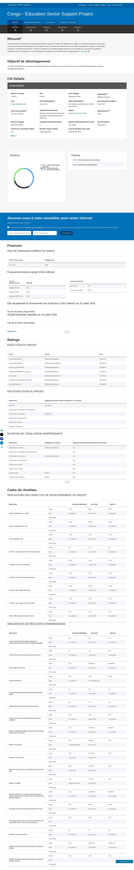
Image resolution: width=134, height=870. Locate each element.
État (41, 93)
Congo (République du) (18, 104)
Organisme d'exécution (48, 110)
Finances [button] (46, 29)
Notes (13, 136)
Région (71, 110)
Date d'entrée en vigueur (107, 101)
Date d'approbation (76, 101)
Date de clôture (103, 122)
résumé (15, 22)
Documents (50, 22)
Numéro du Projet (17, 93)
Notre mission (12, 5)
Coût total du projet (19, 110)
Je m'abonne (66, 233)
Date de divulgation (47, 101)
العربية (108, 5)
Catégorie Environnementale (50, 122)
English (97, 5)
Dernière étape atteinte (49, 129)
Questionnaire (124, 861)
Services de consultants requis (22, 129)
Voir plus (85, 51)
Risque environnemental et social (81, 122)
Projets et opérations (24, 5)
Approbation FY (103, 110)
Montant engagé (17, 122)
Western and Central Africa (78, 113)
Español (103, 5)
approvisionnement (33, 22)
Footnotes (11, 331)
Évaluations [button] (62, 29)
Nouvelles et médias (68, 22)
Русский (114, 5)
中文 (120, 5)
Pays (12, 101)
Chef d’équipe (74, 93)
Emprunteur (102, 93)
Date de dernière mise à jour (79, 129)
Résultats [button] (78, 29)
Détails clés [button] (31, 29)
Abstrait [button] (15, 29)
